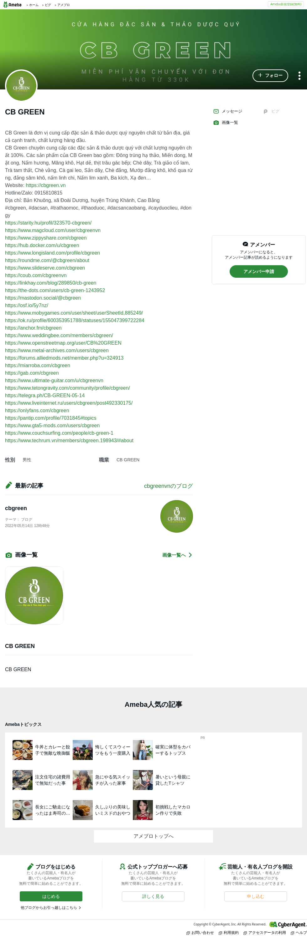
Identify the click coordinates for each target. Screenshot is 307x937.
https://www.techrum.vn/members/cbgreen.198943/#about (69, 440)
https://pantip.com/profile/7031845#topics (50, 418)
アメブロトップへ (153, 836)
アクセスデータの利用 (264, 932)
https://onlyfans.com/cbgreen (37, 410)
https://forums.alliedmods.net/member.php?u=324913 (64, 358)
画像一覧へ (177, 555)
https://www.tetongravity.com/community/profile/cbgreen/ (67, 388)
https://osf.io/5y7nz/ (26, 305)
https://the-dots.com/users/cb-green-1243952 (55, 290)
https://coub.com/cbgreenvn (36, 275)
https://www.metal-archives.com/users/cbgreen (57, 350)
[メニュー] (299, 76)
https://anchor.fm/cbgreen (33, 328)
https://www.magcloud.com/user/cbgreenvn (53, 230)
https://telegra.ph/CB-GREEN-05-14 (45, 395)
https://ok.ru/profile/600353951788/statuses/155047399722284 (74, 320)
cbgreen (16, 508)
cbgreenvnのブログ (168, 486)
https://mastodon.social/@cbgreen (43, 298)
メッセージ (227, 111)
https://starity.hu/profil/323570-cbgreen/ (48, 222)
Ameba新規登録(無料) (285, 4)
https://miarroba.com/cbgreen (37, 365)
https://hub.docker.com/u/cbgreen (42, 245)
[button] (270, 75)
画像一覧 (225, 122)
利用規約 (229, 932)
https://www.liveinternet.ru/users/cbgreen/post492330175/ (69, 403)
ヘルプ (299, 932)
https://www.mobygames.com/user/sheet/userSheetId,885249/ (74, 313)
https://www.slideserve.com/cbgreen (45, 268)
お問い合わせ (200, 932)
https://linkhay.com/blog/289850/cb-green (50, 283)
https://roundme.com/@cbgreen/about (47, 260)
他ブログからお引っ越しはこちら (49, 907)
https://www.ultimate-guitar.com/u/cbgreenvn (54, 380)
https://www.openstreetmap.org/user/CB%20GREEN (63, 343)
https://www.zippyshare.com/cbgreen (46, 238)
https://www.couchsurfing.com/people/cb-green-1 (59, 433)
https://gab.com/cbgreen (32, 373)
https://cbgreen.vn (45, 185)
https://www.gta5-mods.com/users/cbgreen (52, 425)
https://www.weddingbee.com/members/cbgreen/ (59, 335)
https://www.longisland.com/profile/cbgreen (52, 253)
